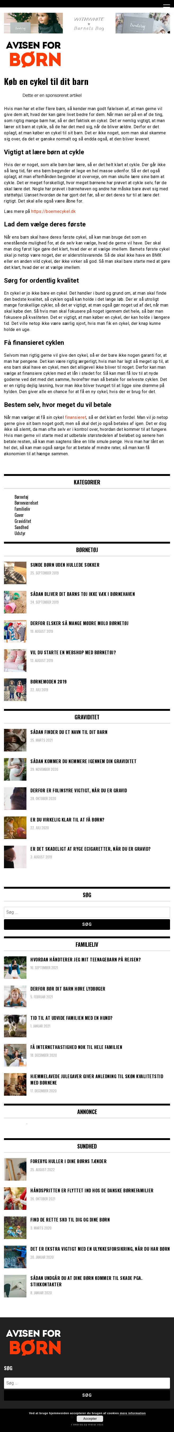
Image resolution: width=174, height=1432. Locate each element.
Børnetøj (21, 497)
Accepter (90, 1419)
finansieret (75, 417)
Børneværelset (26, 503)
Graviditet (23, 521)
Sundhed (22, 527)
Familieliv (22, 509)
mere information (133, 1413)
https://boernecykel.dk (53, 211)
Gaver (19, 515)
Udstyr (20, 533)
